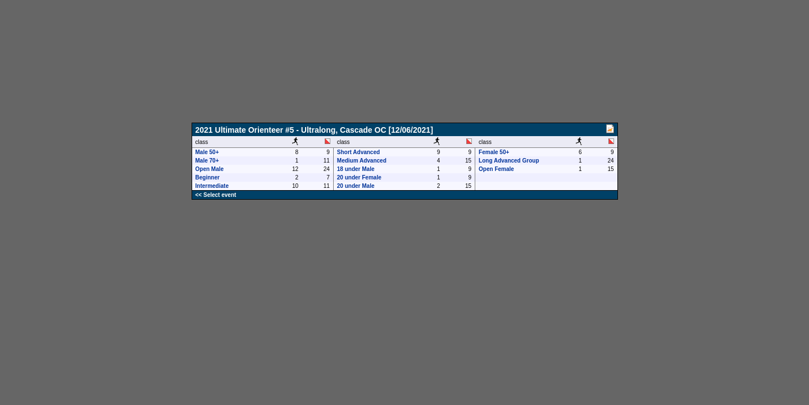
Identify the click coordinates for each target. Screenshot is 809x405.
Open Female (496, 169)
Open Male (210, 169)
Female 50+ (494, 152)
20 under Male (356, 186)
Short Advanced (358, 152)
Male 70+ (207, 161)
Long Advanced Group (509, 161)
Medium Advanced (362, 161)
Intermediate (212, 186)
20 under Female (359, 177)
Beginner (208, 177)
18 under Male (356, 169)
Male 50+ (207, 152)
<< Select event (216, 195)
